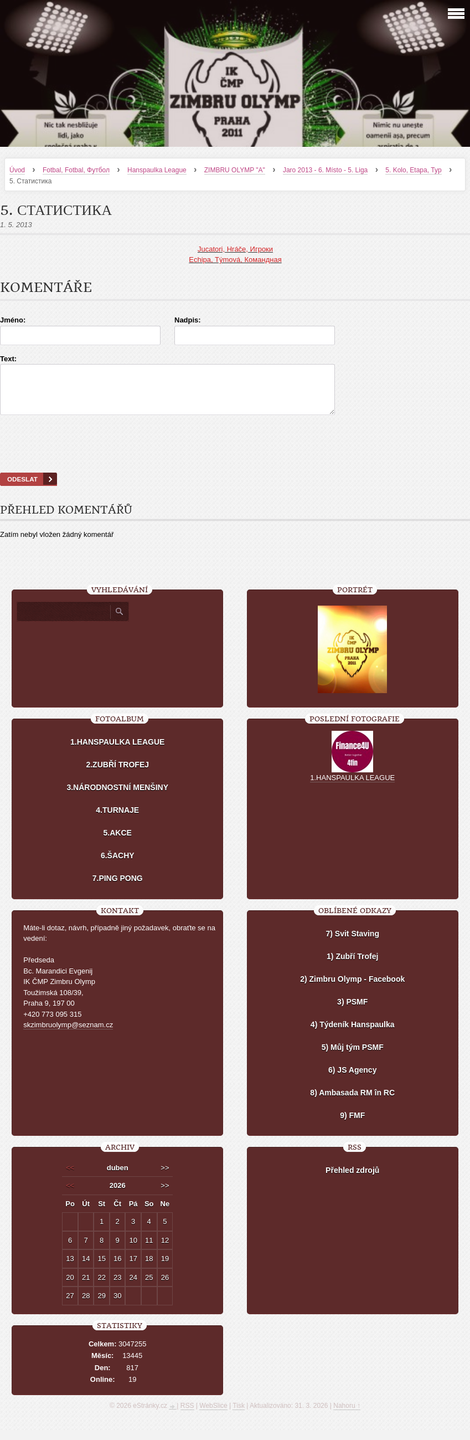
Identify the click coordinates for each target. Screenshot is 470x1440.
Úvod (17, 170)
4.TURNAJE (117, 820)
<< (70, 1177)
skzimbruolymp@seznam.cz (68, 1035)
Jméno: (12, 320)
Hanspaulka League (157, 170)
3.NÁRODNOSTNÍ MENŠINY (117, 797)
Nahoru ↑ (346, 1415)
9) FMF (352, 1125)
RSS (187, 1415)
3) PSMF (352, 1011)
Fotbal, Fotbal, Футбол (76, 170)
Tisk (239, 1415)
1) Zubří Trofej (352, 966)
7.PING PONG (117, 888)
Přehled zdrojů (352, 1180)
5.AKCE (118, 842)
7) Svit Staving (352, 943)
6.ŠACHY (118, 865)
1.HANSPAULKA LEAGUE (117, 751)
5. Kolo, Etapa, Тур (413, 170)
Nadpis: (187, 320)
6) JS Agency (352, 1079)
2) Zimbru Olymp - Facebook (352, 989)
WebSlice (213, 1415)
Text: (8, 359)
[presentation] (235, 457)
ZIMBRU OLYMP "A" (234, 170)
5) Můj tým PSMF (353, 1057)
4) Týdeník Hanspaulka (353, 1034)
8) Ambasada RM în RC (352, 1102)
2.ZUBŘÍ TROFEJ (117, 774)
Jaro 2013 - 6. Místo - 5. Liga (325, 170)
